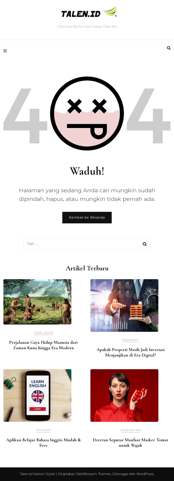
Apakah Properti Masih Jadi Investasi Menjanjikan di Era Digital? (131, 352)
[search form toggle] (169, 48)
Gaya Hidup (43, 333)
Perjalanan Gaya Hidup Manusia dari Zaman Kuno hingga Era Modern (43, 345)
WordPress (145, 474)
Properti (130, 340)
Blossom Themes (97, 474)
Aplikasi (43, 430)
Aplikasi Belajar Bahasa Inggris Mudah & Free (43, 442)
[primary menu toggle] (6, 50)
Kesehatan (131, 430)
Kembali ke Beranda (87, 217)
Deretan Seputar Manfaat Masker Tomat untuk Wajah (130, 442)
